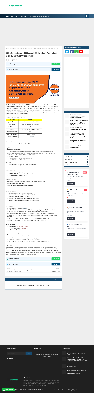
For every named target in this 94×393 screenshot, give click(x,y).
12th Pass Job (77, 159)
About (59, 390)
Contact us (64, 390)
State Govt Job (24, 16)
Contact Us (46, 16)
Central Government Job (15, 48)
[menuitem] (7, 16)
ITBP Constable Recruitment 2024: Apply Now (78, 141)
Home (7, 16)
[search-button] (87, 16)
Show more (58, 279)
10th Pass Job (77, 156)
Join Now (56, 64)
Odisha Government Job (77, 165)
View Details (70, 183)
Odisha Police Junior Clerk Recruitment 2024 (76, 146)
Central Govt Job (15, 16)
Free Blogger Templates (37, 389)
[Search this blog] (16, 353)
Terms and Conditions (81, 390)
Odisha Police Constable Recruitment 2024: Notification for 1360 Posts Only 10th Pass (78, 116)
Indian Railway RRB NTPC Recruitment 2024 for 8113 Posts (78, 128)
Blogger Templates (17, 389)
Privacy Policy (71, 390)
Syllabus (39, 16)
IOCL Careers (30, 136)
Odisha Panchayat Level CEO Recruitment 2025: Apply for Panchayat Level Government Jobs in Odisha (79, 135)
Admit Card (33, 16)
